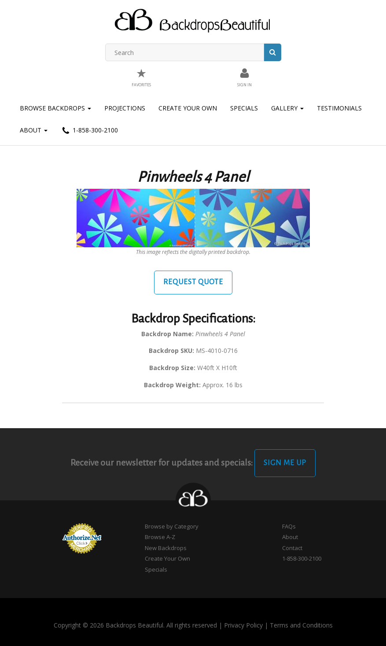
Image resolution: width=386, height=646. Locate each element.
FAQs (289, 526)
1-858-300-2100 (89, 131)
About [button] (34, 130)
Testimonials (339, 108)
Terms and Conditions (301, 625)
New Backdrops (166, 548)
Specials (244, 108)
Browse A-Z (160, 537)
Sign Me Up (285, 463)
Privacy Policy (243, 625)
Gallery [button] (287, 108)
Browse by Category (172, 526)
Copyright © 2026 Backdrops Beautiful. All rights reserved (135, 625)
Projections (124, 108)
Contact (292, 548)
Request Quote (193, 282)
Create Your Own (187, 108)
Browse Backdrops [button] (55, 108)
